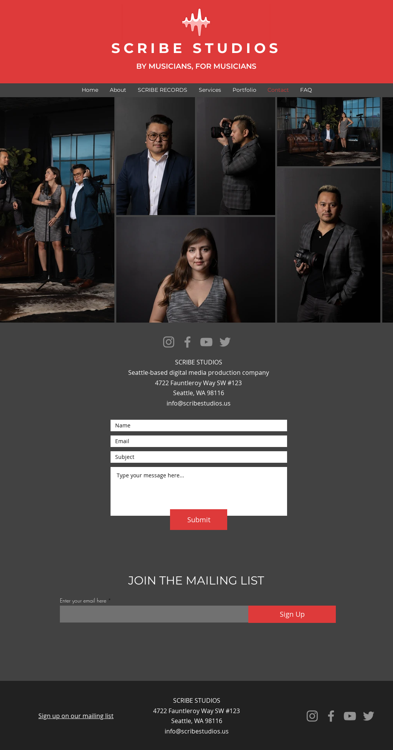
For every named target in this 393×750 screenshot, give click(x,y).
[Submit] (198, 519)
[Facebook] (187, 341)
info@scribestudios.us (199, 403)
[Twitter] (225, 341)
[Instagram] (168, 341)
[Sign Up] (292, 614)
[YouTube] (206, 341)
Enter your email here (83, 600)
